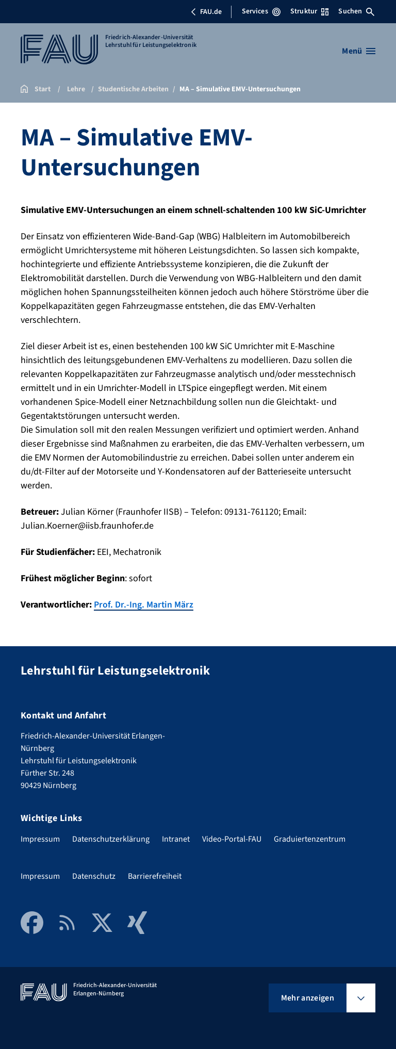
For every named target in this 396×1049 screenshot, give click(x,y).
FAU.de (206, 12)
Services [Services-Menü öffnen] (261, 11)
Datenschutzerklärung (111, 838)
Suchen (356, 11)
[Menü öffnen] (358, 51)
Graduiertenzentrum (309, 838)
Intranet (176, 838)
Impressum (40, 838)
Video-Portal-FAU (231, 838)
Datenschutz (94, 875)
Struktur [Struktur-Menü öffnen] (309, 11)
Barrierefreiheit (155, 875)
